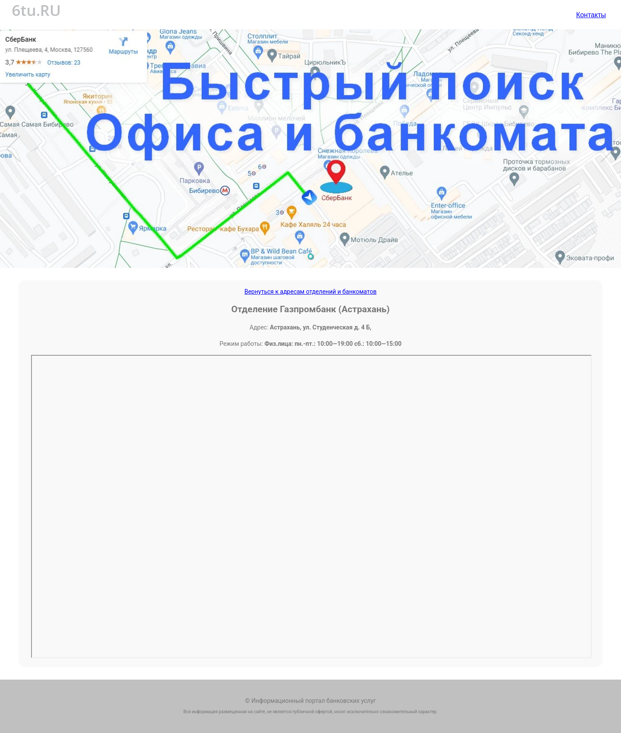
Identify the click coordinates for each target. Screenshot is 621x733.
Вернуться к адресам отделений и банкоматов (311, 291)
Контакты (591, 14)
